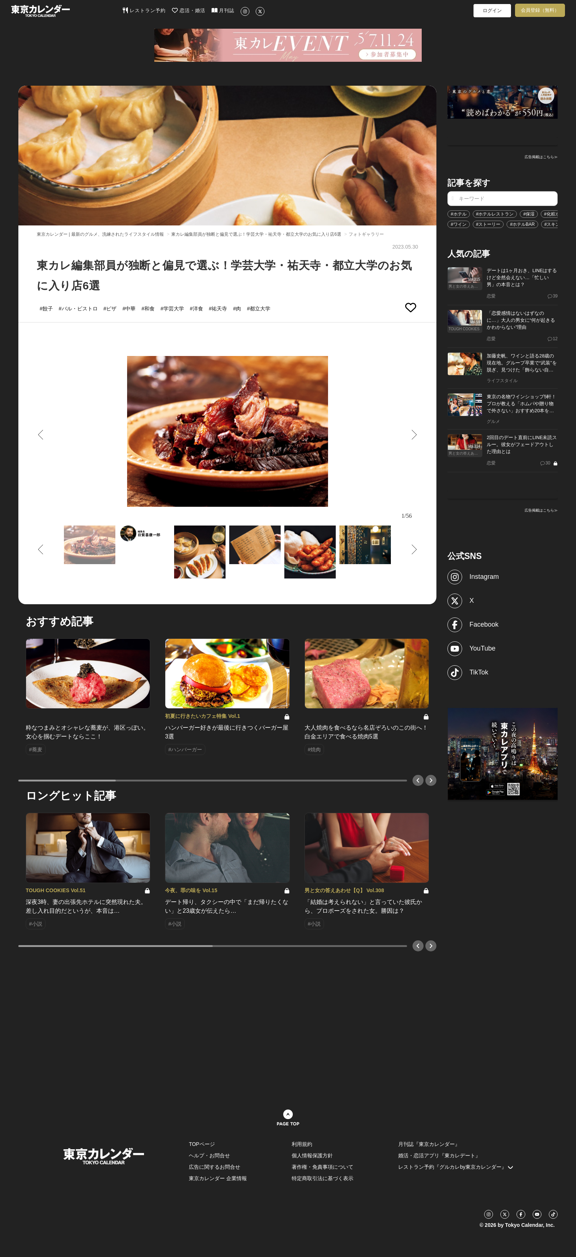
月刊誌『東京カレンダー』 (429, 1144)
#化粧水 (552, 214)
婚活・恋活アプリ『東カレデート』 (439, 1155)
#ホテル (459, 214)
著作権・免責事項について (322, 1166)
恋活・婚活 (188, 10)
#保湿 (528, 214)
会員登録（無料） (540, 10)
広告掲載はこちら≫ (541, 157)
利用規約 (302, 1144)
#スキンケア (556, 224)
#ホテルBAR (522, 224)
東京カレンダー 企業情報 (218, 1178)
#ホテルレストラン (495, 214)
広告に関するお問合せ (214, 1166)
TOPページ (202, 1144)
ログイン (492, 10)
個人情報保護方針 (312, 1155)
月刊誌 (223, 10)
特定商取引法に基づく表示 (322, 1178)
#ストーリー (488, 224)
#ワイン (459, 224)
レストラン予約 (144, 10)
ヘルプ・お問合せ (209, 1155)
